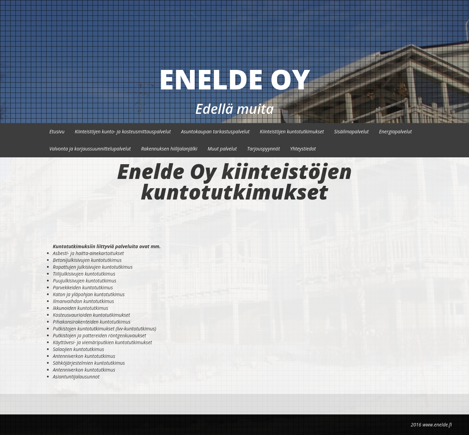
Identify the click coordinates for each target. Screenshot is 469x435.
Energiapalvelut (395, 131)
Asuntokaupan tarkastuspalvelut (215, 131)
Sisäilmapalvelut (351, 131)
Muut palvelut (222, 148)
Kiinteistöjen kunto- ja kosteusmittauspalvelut (123, 131)
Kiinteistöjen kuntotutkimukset (292, 131)
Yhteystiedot (303, 148)
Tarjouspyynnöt (263, 148)
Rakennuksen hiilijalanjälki (169, 148)
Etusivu (56, 131)
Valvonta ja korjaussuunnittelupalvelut (90, 148)
